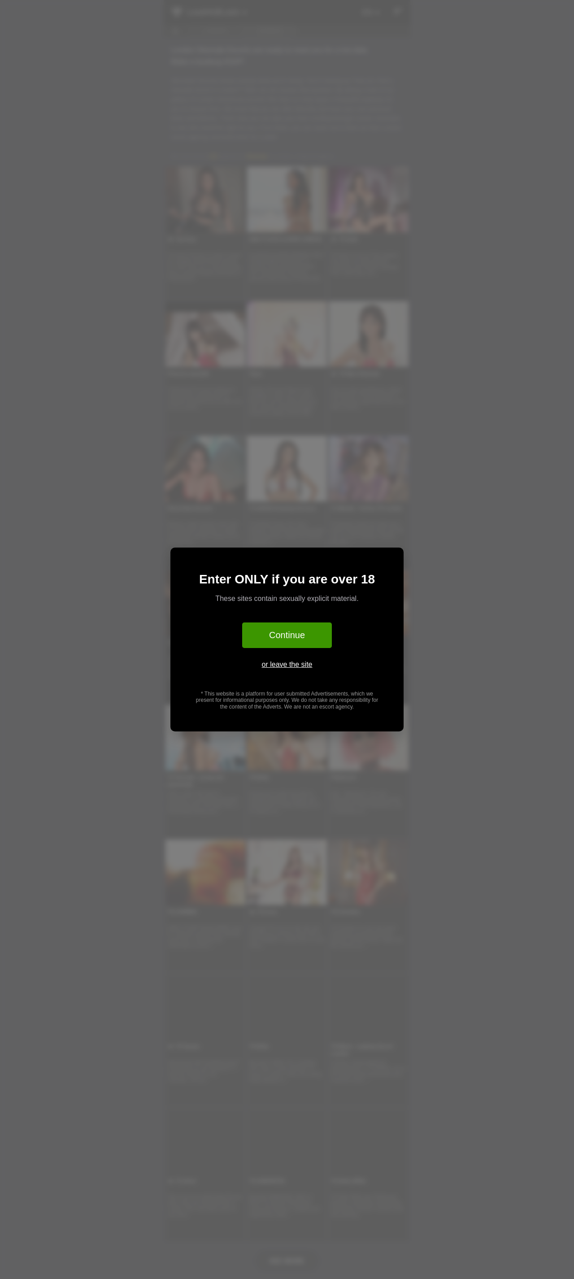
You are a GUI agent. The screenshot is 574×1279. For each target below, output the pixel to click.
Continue (287, 635)
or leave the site (287, 664)
